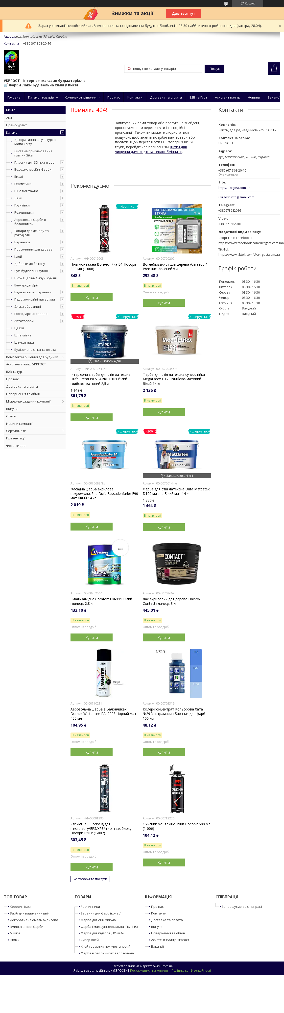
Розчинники (24, 212)
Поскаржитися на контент (149, 970)
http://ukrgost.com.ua (234, 188)
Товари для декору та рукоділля (31, 232)
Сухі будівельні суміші (31, 271)
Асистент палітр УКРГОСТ (26, 364)
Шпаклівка (22, 335)
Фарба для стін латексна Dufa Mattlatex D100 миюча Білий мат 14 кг (176, 491)
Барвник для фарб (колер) (101, 913)
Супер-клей (90, 939)
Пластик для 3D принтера (34, 162)
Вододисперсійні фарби (32, 169)
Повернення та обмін (23, 394)
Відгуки (12, 408)
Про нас (113, 97)
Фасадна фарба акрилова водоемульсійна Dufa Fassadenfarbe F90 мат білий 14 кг (104, 493)
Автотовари (24, 321)
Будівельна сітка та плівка (35, 349)
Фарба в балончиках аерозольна (107, 953)
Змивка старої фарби (26, 926)
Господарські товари (30, 313)
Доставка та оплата (166, 97)
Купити (91, 297)
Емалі (18, 176)
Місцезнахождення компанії (28, 401)
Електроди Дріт (26, 285)
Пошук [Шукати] (214, 69)
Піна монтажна (26, 191)
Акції (9, 117)
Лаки (18, 198)
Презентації (15, 438)
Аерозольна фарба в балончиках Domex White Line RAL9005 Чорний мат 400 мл (103, 713)
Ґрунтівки (22, 205)
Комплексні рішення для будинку (32, 357)
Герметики (22, 183)
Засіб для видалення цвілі (30, 913)
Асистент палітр (227, 97)
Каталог (12, 132)
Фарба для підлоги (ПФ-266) (102, 933)
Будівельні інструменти (32, 292)
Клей (18, 256)
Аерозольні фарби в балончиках (30, 221)
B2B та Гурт (198, 97)
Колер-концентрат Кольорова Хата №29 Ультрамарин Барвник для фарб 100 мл (174, 713)
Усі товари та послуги (90, 879)
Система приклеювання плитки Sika (33, 153)
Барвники (22, 242)
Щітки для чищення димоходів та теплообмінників (151, 149)
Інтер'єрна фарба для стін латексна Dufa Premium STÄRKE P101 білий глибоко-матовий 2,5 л (100, 379)
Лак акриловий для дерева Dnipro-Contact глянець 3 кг (171, 601)
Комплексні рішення (80, 97)
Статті (11, 416)
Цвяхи (19, 328)
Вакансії (274, 97)
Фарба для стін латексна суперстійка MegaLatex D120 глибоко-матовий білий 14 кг (174, 379)
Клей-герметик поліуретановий (106, 946)
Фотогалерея (16, 445)
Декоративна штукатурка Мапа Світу (35, 141)
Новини (254, 97)
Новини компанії (19, 423)
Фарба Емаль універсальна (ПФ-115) (109, 926)
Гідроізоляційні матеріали (34, 299)
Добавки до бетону (29, 263)
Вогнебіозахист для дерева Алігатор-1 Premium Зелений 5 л (175, 266)
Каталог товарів (41, 97)
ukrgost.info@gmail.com (236, 197)
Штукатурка (24, 342)
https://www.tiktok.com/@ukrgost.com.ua (249, 254)
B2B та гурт (15, 371)
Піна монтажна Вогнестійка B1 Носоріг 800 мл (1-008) (104, 266)
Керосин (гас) (20, 906)
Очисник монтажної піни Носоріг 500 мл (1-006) (176, 826)
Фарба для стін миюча (98, 920)
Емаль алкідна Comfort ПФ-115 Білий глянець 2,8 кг (101, 601)
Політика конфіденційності (191, 970)
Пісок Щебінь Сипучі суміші (35, 278)
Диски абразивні (27, 306)
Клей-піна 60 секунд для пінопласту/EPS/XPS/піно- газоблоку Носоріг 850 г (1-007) (101, 828)
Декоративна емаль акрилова (34, 920)
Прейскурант (16, 125)
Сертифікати (16, 431)
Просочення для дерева (33, 249)
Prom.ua (167, 966)
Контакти (134, 97)
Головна (14, 97)
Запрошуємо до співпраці (242, 906)
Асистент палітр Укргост (170, 939)
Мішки (15, 933)
